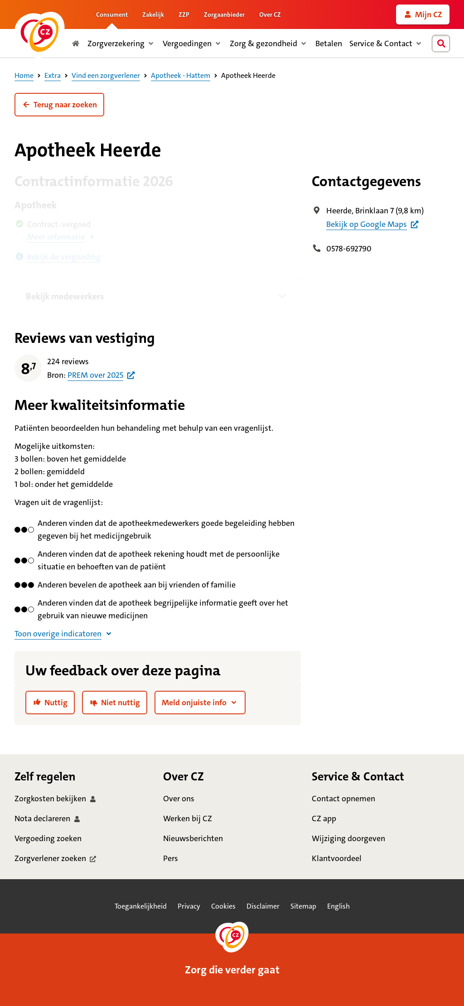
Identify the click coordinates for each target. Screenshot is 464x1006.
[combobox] (442, 43)
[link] (423, 14)
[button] (59, 104)
